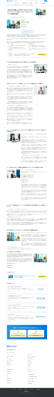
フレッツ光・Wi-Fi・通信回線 (10, 356)
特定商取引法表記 (38, 389)
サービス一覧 (8, 365)
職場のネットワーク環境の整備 (31, 356)
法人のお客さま (12, 1)
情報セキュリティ (8, 361)
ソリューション (29, 354)
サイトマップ (14, 389)
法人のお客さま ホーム (11, 349)
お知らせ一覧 (29, 371)
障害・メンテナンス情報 (30, 381)
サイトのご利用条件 (20, 389)
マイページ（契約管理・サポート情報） (32, 376)
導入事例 (8, 371)
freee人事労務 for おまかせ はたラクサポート (28, 31)
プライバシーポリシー (32, 389)
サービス (8, 354)
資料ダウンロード (9, 378)
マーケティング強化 (30, 361)
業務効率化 (29, 360)
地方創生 (29, 365)
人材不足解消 (29, 364)
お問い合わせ (8, 380)
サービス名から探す (9, 364)
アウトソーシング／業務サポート (10, 360)
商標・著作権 (26, 389)
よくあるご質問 (30, 383)
